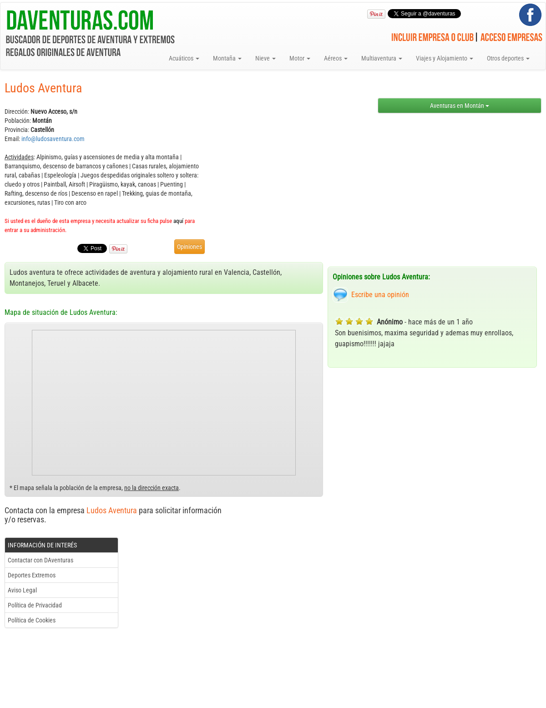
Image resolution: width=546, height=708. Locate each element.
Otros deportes (508, 58)
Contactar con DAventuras (40, 560)
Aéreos (336, 58)
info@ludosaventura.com (53, 138)
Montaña (227, 58)
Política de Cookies (32, 620)
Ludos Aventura (111, 510)
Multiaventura (381, 58)
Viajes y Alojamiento (444, 58)
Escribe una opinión (380, 294)
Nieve (265, 58)
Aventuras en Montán (459, 105)
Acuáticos (184, 58)
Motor (299, 58)
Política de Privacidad (35, 605)
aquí (178, 220)
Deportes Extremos (32, 575)
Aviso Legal (22, 590)
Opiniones (189, 246)
